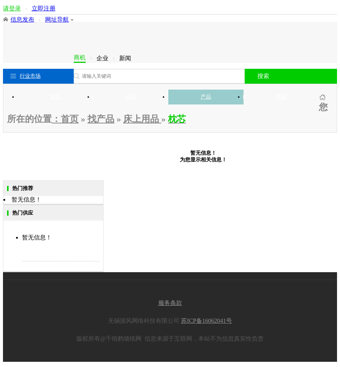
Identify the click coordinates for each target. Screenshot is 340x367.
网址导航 (59, 19)
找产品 (101, 119)
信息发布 (22, 19)
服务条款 (170, 303)
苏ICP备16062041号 (206, 321)
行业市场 (30, 76)
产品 (206, 97)
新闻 (281, 97)
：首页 (65, 119)
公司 (130, 97)
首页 (55, 97)
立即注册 (43, 8)
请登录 (12, 8)
